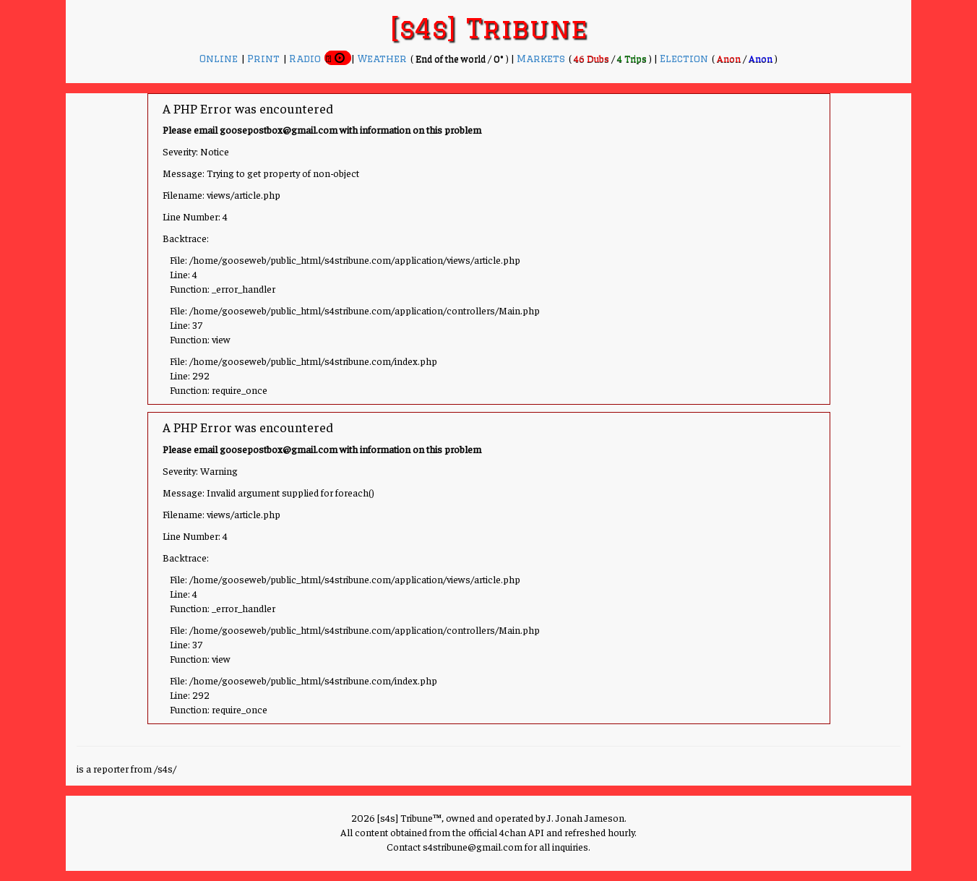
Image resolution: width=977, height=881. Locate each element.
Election (686, 58)
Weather (383, 58)
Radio (306, 58)
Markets (543, 58)
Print (265, 58)
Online (220, 58)
